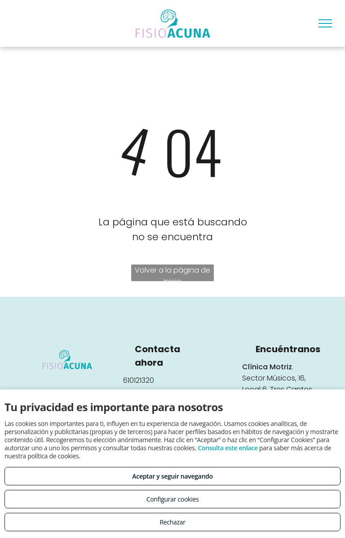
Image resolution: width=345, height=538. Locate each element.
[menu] (325, 23)
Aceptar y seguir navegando (172, 476)
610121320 (138, 380)
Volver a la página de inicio (172, 273)
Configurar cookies (172, 499)
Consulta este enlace (227, 448)
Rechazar (172, 522)
